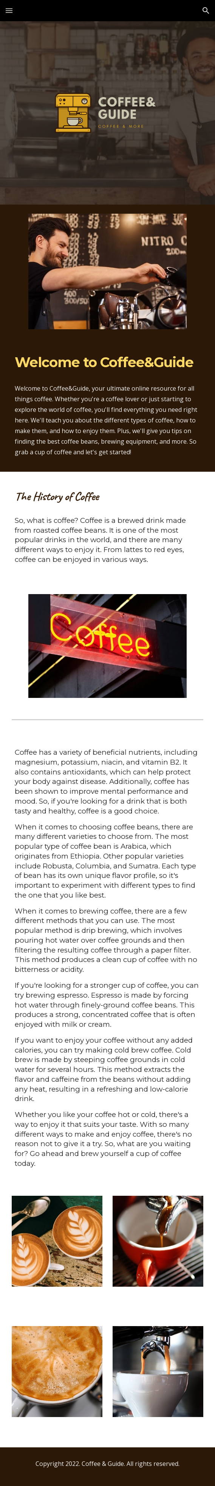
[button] (9, 10)
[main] (107, 362)
